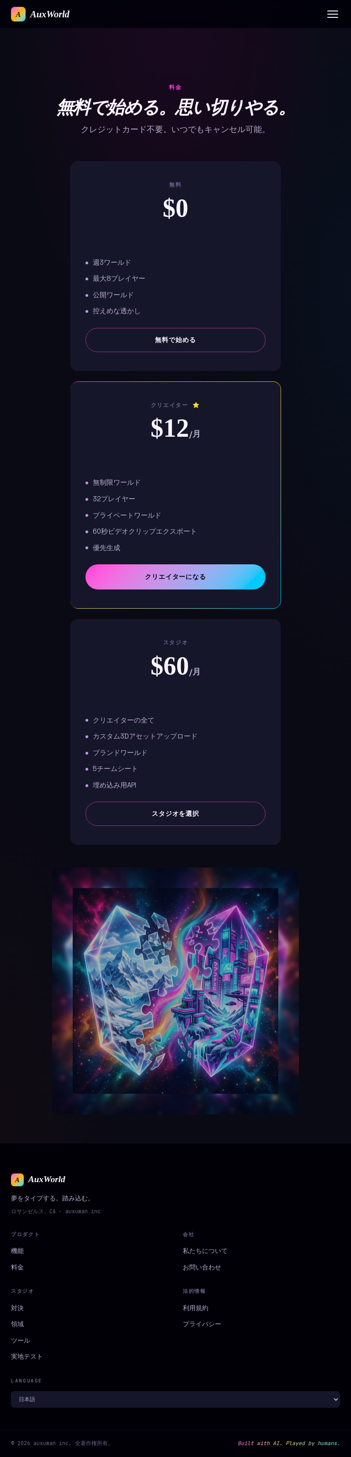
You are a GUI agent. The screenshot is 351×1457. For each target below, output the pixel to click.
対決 (17, 1308)
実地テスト (27, 1356)
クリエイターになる (175, 577)
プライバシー (202, 1324)
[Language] (175, 1399)
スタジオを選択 (175, 813)
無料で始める (175, 340)
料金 (17, 1267)
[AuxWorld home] (40, 13)
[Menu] (332, 14)
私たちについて (205, 1251)
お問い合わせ (202, 1267)
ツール (20, 1340)
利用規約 (195, 1308)
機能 (17, 1251)
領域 (17, 1324)
